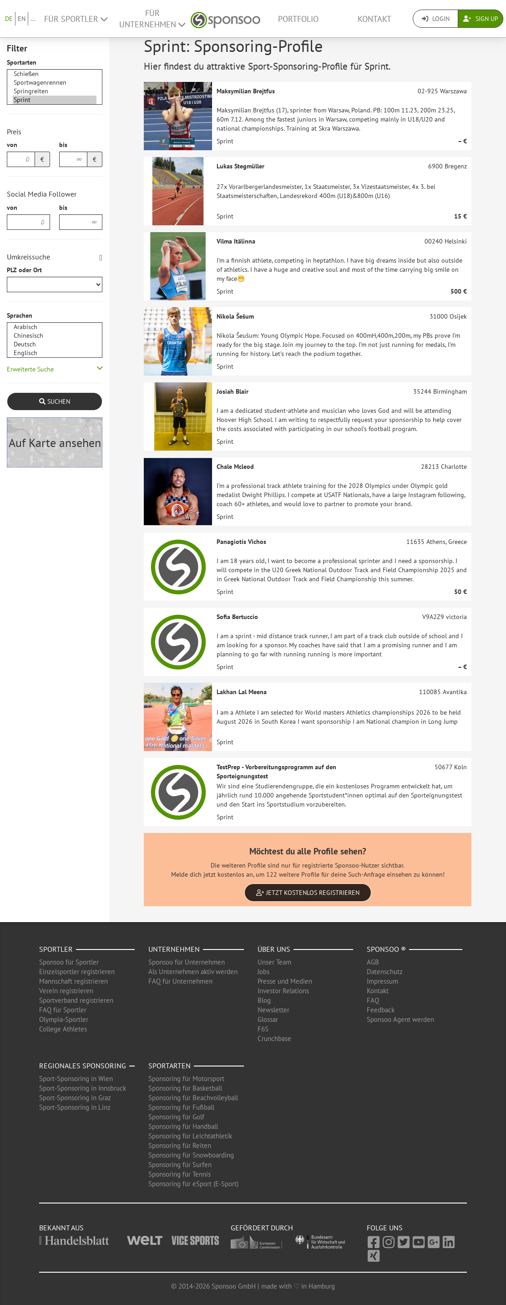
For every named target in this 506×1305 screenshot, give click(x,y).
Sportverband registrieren (76, 1000)
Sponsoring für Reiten (179, 1145)
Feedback (381, 1009)
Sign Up (480, 19)
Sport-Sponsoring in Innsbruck (82, 1088)
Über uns (274, 949)
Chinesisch (54, 335)
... (32, 19)
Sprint (54, 100)
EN (21, 19)
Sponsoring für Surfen (180, 1164)
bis (63, 145)
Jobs (263, 971)
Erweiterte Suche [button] (30, 369)
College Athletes (63, 1029)
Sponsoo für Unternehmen (186, 962)
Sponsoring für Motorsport (186, 1078)
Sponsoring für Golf (176, 1116)
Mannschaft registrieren (73, 981)
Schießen (54, 74)
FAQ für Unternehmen (180, 981)
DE (9, 19)
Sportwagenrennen (54, 82)
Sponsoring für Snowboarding (191, 1155)
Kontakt (374, 19)
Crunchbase (274, 1038)
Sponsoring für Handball (183, 1126)
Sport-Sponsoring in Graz (75, 1097)
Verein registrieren (66, 990)
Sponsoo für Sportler (69, 962)
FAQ (373, 1000)
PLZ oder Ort (24, 270)
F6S (263, 1029)
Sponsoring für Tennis (179, 1174)
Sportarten (21, 62)
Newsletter (273, 1009)
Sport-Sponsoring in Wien (76, 1078)
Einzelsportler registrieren (77, 971)
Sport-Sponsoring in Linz (75, 1107)
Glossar (268, 1019)
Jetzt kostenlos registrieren (307, 893)
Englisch (54, 353)
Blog (264, 1000)
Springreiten (54, 91)
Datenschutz (385, 971)
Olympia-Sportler (63, 1019)
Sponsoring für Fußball (181, 1107)
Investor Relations (283, 990)
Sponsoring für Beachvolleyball (193, 1097)
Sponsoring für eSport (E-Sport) (193, 1183)
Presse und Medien (285, 981)
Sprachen (19, 315)
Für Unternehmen (152, 19)
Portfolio (298, 19)
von (12, 145)
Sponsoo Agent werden (400, 1019)
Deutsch (54, 344)
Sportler (56, 949)
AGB (373, 962)
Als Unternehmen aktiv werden (193, 971)
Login (436, 19)
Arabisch (54, 327)
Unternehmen (174, 949)
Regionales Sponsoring (82, 1065)
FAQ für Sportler (62, 1009)
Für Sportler (75, 19)
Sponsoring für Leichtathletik (190, 1136)
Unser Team (274, 962)
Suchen (54, 401)
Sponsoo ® (386, 949)
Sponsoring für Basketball (185, 1088)
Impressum (382, 981)
